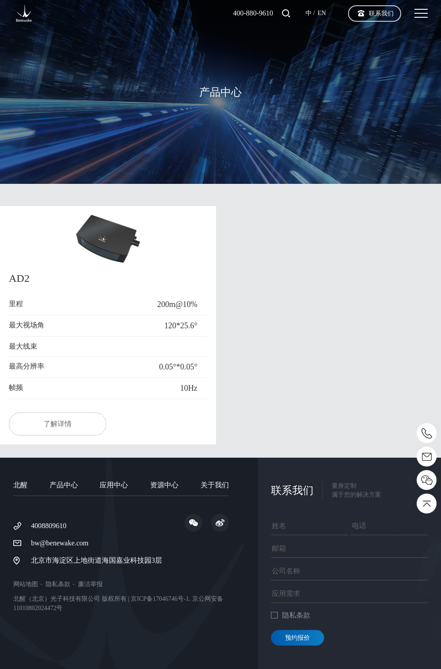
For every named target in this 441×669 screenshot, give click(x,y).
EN (321, 13)
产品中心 (64, 485)
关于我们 (215, 485)
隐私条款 (58, 584)
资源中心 (164, 485)
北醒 (20, 485)
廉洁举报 (90, 584)
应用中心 (114, 485)
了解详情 (57, 424)
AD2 (19, 278)
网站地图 (25, 584)
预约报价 (297, 637)
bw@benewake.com (60, 543)
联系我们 (381, 13)
